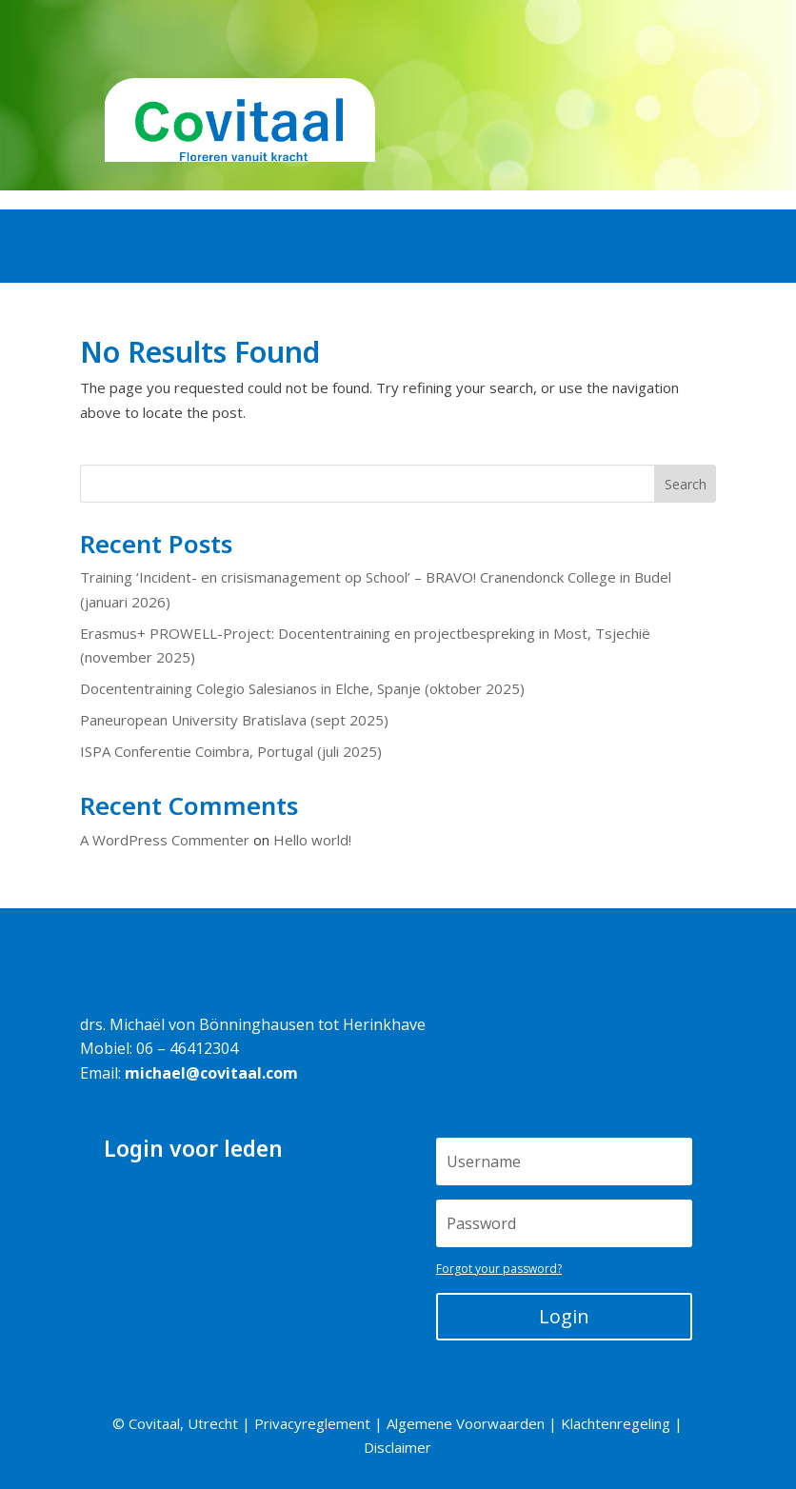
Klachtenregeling (615, 1423)
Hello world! (312, 839)
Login (564, 1316)
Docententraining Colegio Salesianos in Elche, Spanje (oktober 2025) (302, 688)
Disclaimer (397, 1447)
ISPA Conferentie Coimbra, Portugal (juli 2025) (231, 751)
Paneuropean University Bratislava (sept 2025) (234, 719)
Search (685, 484)
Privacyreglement (312, 1423)
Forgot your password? (499, 1269)
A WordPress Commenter (164, 839)
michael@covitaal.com (211, 1072)
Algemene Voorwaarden (466, 1423)
